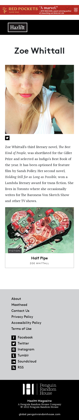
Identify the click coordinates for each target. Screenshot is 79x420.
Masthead (19, 304)
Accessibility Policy (26, 322)
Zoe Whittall (39, 263)
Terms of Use (21, 328)
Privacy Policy (22, 316)
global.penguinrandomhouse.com (39, 414)
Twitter (7, 138)
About (16, 298)
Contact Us (20, 310)
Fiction (14, 250)
